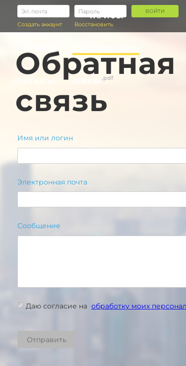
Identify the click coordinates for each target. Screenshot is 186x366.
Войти (155, 11)
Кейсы (86, 81)
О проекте (33, 48)
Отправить (46, 339)
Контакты (33, 81)
